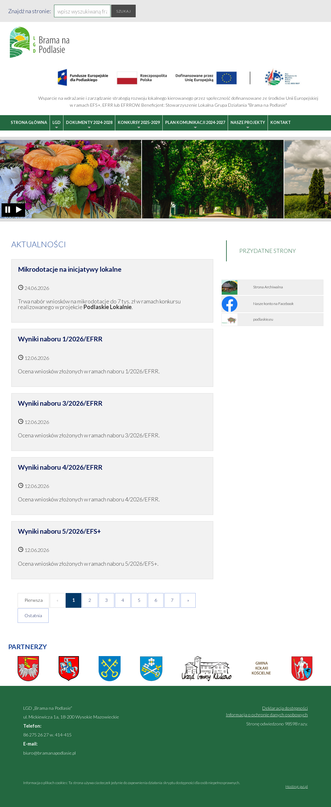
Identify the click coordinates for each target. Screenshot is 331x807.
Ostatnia (33, 615)
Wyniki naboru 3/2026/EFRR (60, 403)
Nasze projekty (248, 125)
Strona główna (29, 122)
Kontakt (280, 122)
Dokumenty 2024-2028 (89, 125)
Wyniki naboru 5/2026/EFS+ (59, 531)
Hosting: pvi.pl (296, 786)
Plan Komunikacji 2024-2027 (195, 125)
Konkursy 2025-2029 (139, 125)
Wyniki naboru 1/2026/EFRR (60, 339)
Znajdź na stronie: (29, 11)
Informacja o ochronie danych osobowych (267, 714)
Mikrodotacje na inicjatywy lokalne (70, 269)
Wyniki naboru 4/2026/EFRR (60, 467)
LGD (56, 125)
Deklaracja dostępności (285, 708)
